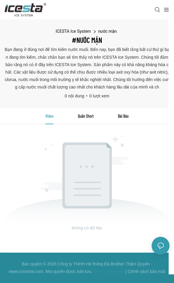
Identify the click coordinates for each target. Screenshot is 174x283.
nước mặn (107, 31)
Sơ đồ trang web (108, 271)
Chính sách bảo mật (146, 271)
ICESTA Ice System (73, 31)
